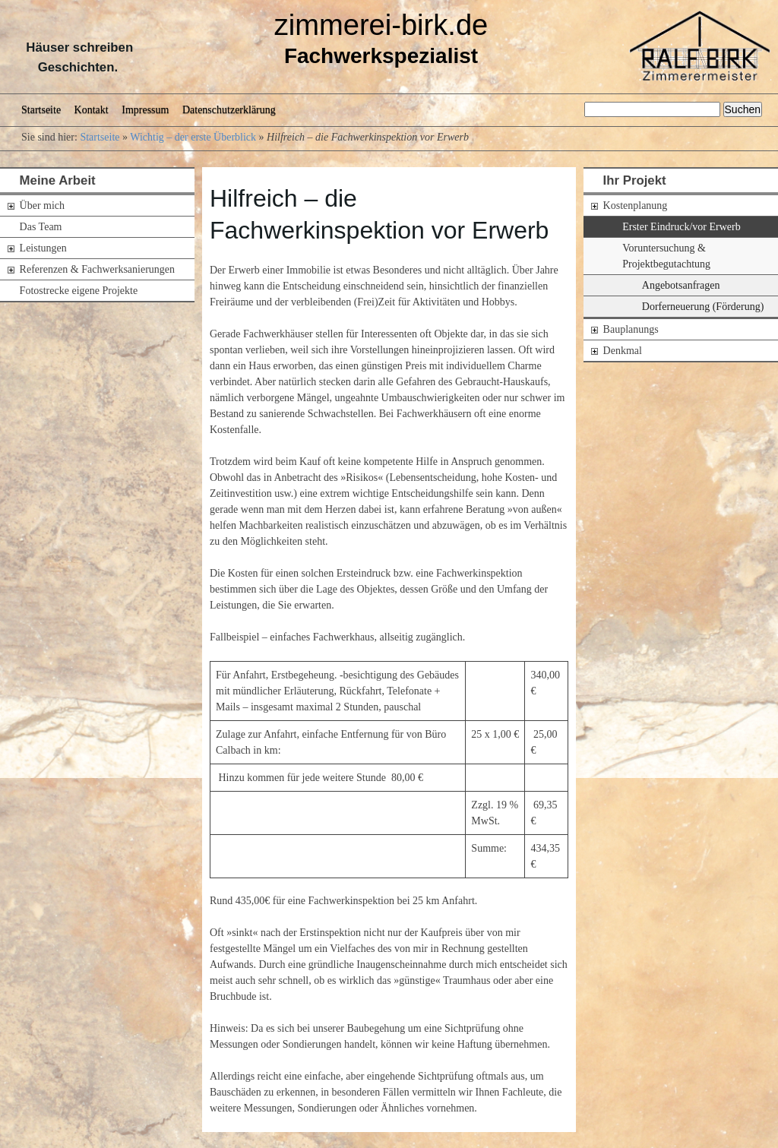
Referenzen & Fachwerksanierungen (97, 269)
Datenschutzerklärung (229, 109)
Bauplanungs (631, 329)
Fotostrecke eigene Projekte (79, 290)
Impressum (145, 109)
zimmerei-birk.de (381, 25)
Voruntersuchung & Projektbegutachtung (666, 256)
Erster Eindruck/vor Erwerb (681, 226)
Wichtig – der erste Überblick (193, 137)
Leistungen (43, 248)
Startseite (41, 109)
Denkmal (622, 350)
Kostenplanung (635, 205)
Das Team (41, 226)
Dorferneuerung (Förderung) (703, 306)
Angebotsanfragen (681, 285)
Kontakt (91, 109)
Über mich (42, 205)
